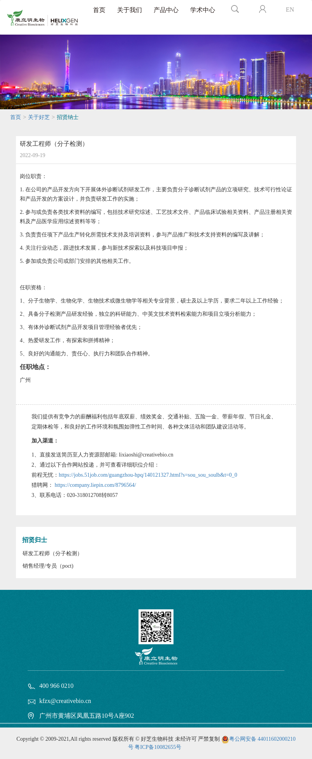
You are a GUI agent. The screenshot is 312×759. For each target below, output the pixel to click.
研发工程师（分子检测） (52, 553)
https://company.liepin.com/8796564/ (95, 485)
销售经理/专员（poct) (48, 566)
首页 (99, 10)
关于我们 (129, 10)
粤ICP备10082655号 (158, 747)
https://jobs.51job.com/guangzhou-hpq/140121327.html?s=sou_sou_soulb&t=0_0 (148, 475)
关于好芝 (39, 117)
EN (290, 9)
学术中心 (202, 10)
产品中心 (166, 10)
